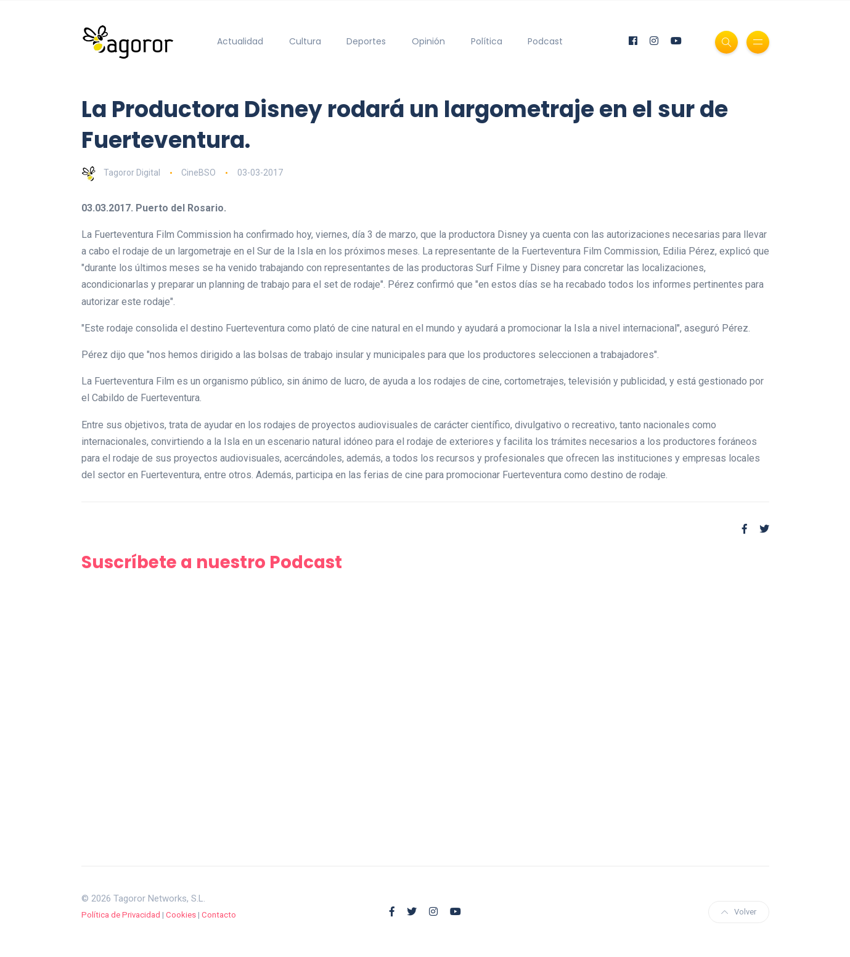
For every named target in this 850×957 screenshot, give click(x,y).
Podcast (545, 41)
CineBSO (198, 172)
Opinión (428, 41)
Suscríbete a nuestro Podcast (213, 562)
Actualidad (240, 41)
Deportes (366, 41)
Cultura (305, 41)
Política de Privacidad (120, 914)
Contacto (219, 914)
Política (486, 41)
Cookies (181, 914)
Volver (738, 911)
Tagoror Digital (120, 172)
